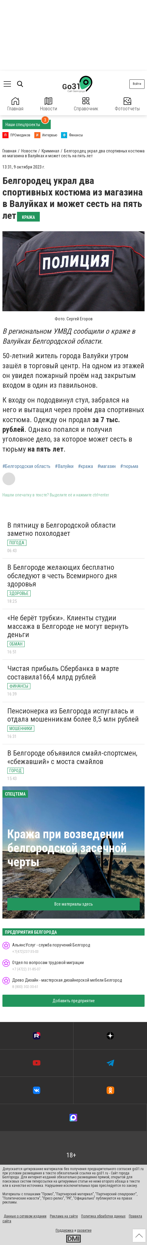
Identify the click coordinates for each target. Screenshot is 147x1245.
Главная (15, 104)
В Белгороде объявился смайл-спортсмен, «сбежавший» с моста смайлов (72, 757)
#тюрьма (129, 466)
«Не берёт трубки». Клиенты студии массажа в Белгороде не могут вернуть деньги (67, 626)
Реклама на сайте (64, 1216)
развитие (84, 1230)
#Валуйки (64, 466)
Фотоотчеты (127, 104)
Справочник (86, 104)
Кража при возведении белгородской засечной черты (67, 848)
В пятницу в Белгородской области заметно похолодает (61, 529)
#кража (85, 466)
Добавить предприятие (74, 1000)
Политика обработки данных (103, 1216)
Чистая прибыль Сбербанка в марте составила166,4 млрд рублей (63, 672)
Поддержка (65, 1230)
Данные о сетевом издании (25, 1216)
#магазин (106, 466)
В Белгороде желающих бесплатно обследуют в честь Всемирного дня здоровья (62, 575)
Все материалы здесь (73, 904)
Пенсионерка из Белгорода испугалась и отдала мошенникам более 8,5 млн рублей (73, 715)
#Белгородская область (26, 466)
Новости (48, 104)
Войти (137, 84)
